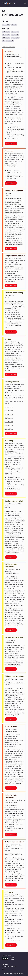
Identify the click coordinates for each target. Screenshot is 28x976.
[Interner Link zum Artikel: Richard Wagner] (11, 788)
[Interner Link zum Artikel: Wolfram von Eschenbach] (11, 719)
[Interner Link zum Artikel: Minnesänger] (11, 183)
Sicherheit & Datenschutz (9, 966)
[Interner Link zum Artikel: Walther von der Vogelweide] (11, 630)
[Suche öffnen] (25, 3)
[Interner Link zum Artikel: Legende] (11, 374)
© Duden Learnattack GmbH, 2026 (14, 973)
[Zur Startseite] (8, 3)
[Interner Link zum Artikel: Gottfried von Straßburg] (11, 332)
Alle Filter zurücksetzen (8, 47)
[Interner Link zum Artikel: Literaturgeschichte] (11, 433)
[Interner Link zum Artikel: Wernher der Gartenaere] (11, 669)
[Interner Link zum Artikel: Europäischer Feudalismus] (11, 285)
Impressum (5, 964)
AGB (3, 969)
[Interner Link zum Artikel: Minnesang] (11, 143)
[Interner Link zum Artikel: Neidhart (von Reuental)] (11, 248)
